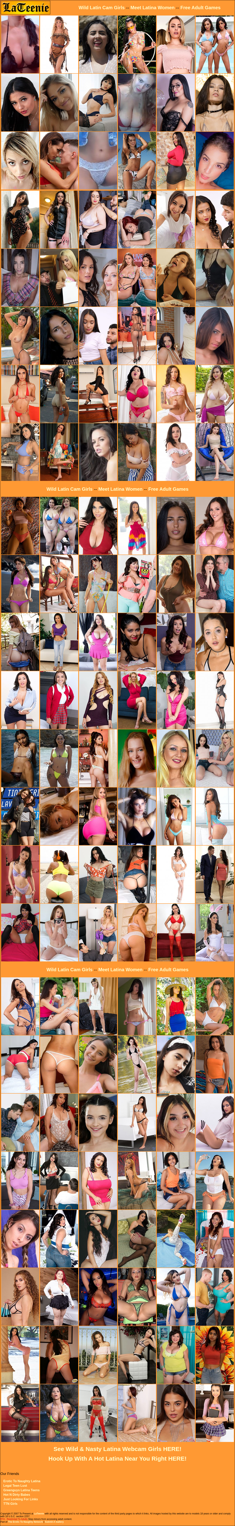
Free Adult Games (200, 7)
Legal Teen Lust (15, 1485)
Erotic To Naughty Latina (21, 1481)
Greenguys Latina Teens (21, 1490)
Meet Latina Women (152, 7)
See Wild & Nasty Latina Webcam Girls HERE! (117, 1449)
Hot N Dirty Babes (16, 1494)
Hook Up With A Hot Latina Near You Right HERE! (117, 1458)
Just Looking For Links (20, 1499)
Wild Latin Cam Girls (102, 7)
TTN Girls (10, 1503)
